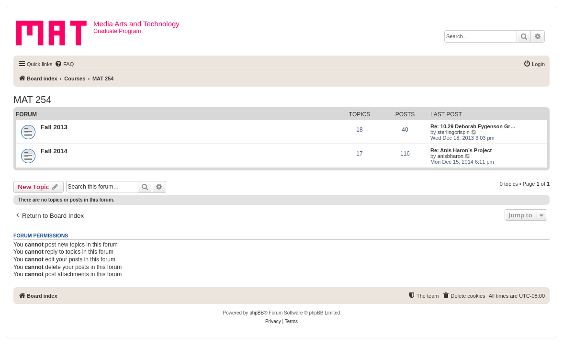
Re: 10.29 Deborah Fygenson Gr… (473, 126)
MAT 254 (32, 99)
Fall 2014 (54, 151)
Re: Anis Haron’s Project (461, 150)
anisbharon (450, 156)
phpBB (256, 312)
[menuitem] (64, 64)
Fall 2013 (54, 127)
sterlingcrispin (454, 132)
